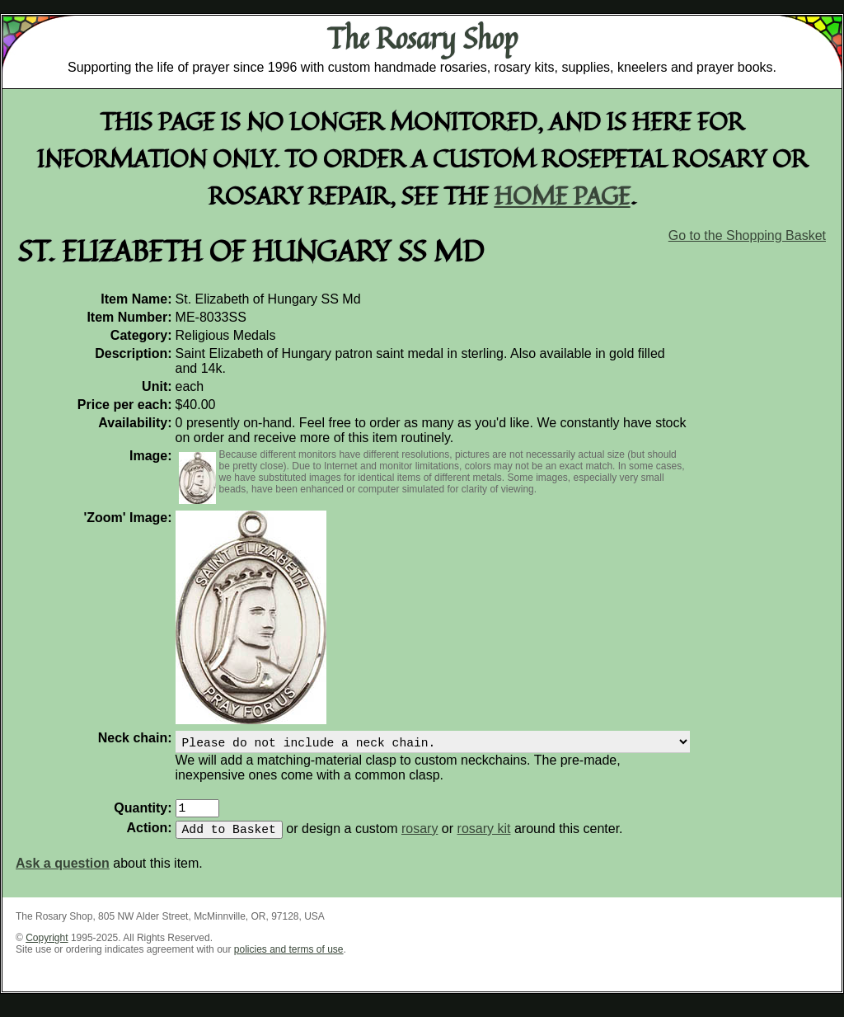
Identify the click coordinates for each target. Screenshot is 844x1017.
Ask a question (63, 873)
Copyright (47, 947)
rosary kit (484, 838)
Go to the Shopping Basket (747, 235)
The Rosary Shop (422, 38)
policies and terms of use (289, 959)
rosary (419, 838)
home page (563, 195)
